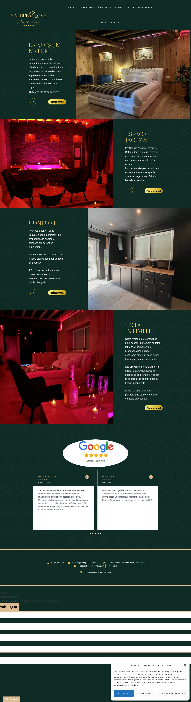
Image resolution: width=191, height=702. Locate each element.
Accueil (72, 7)
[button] (185, 665)
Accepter (124, 693)
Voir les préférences (171, 693)
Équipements (104, 7)
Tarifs (129, 7)
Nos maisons (87, 7)
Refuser (145, 693)
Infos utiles (145, 7)
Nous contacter (110, 22)
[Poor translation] (13, 607)
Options (118, 7)
